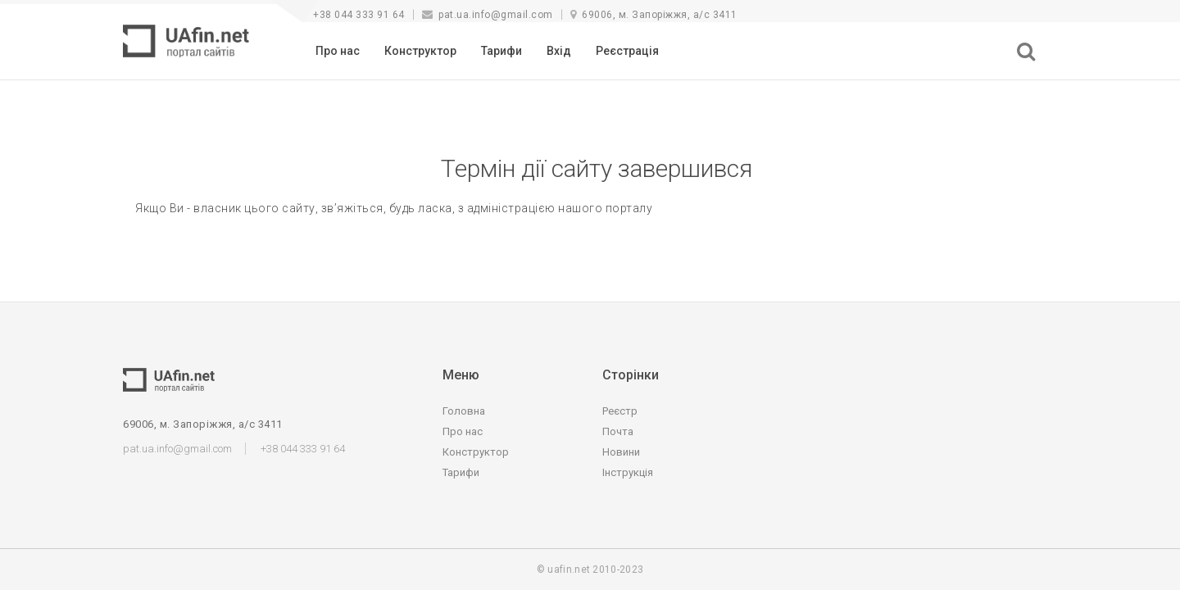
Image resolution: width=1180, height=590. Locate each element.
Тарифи (501, 50)
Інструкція (627, 472)
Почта (617, 431)
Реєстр (620, 411)
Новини (621, 452)
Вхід (559, 50)
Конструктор (420, 50)
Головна (463, 411)
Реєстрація (627, 50)
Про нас (337, 50)
